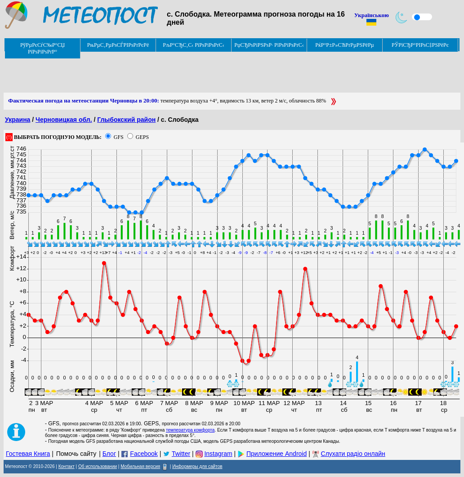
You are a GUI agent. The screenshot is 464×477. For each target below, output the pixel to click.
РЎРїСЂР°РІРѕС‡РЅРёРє (420, 45)
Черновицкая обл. (64, 119)
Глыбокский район (126, 119)
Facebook (143, 453)
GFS (119, 137)
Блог (109, 453)
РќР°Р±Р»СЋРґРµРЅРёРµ (344, 45)
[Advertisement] (167, 72)
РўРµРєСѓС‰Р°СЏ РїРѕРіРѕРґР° (42, 48)
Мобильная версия (140, 466)
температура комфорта (190, 430)
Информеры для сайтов (197, 466)
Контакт (66, 466)
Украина (17, 119)
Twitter (181, 453)
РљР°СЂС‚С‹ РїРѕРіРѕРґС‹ (193, 45)
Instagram (218, 453)
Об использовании (97, 466)
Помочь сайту (76, 453)
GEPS (142, 137)
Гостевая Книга (28, 453)
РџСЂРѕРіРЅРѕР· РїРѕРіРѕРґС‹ (268, 45)
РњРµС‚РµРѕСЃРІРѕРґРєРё (118, 45)
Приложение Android (276, 453)
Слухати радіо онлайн (353, 453)
